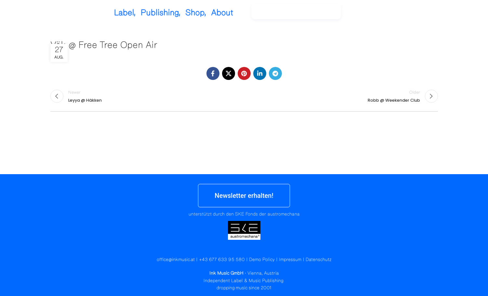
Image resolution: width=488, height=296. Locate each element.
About (265, 13)
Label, (168, 13)
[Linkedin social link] (259, 73)
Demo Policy (262, 259)
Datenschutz (319, 259)
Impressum (290, 259)
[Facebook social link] (212, 73)
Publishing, (204, 13)
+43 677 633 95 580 (222, 259)
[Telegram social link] (275, 73)
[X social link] (228, 73)
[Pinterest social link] (244, 73)
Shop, (239, 13)
